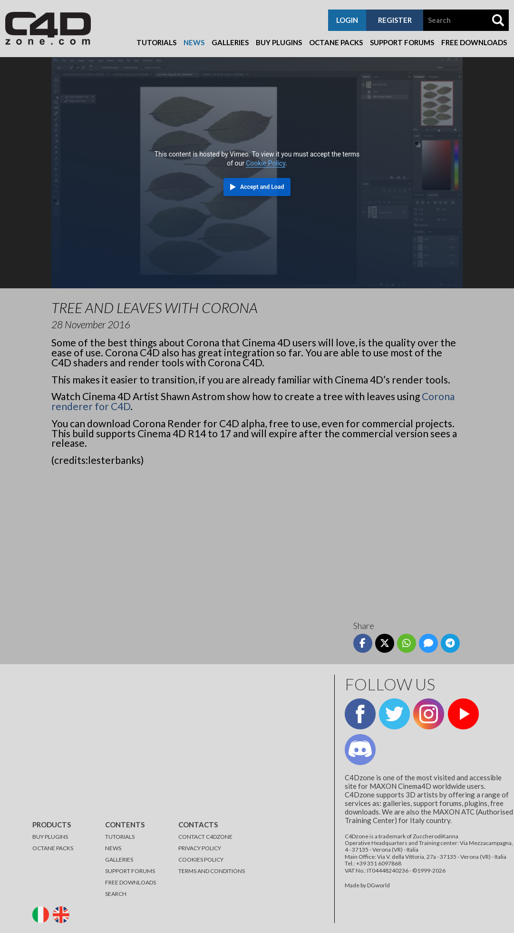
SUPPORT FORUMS (130, 870)
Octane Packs (336, 42)
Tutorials (156, 42)
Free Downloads (474, 42)
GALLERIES (119, 859)
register (395, 20)
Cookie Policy (265, 163)
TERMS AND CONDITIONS (211, 870)
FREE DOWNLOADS (130, 882)
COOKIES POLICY (200, 859)
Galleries (230, 42)
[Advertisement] (257, 539)
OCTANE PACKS (52, 848)
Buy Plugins (279, 42)
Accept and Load (262, 187)
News (194, 42)
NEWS (113, 848)
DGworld (378, 885)
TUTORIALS (120, 836)
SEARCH (115, 893)
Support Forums (402, 42)
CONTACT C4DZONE (205, 836)
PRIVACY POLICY (199, 848)
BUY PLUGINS (50, 836)
